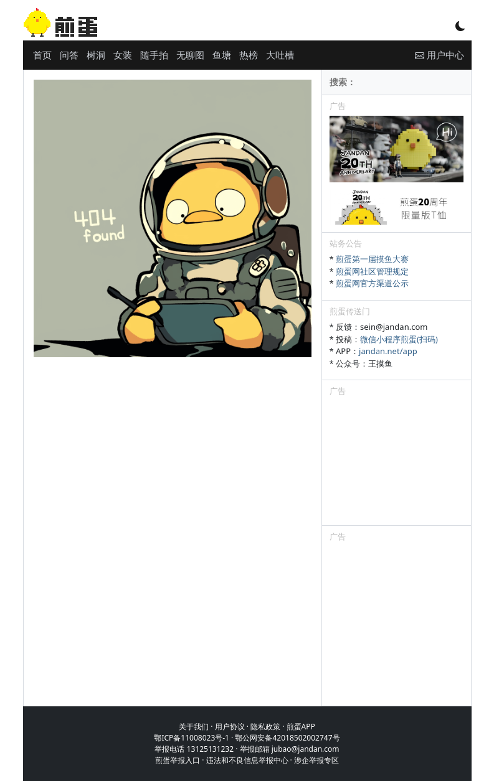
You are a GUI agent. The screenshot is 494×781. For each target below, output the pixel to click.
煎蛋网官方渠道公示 (372, 283)
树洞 (96, 55)
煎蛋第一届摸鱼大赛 (372, 258)
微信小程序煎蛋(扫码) (399, 339)
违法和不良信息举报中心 (247, 760)
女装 (122, 55)
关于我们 (194, 726)
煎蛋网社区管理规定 (372, 271)
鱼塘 (221, 55)
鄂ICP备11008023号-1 (191, 737)
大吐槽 (280, 55)
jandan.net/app (388, 351)
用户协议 (230, 726)
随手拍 (154, 55)
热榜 (248, 55)
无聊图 (190, 55)
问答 (69, 55)
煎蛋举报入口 (177, 760)
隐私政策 (265, 726)
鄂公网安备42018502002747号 (287, 737)
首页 (42, 55)
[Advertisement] (396, 463)
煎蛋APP (301, 726)
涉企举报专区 (316, 760)
